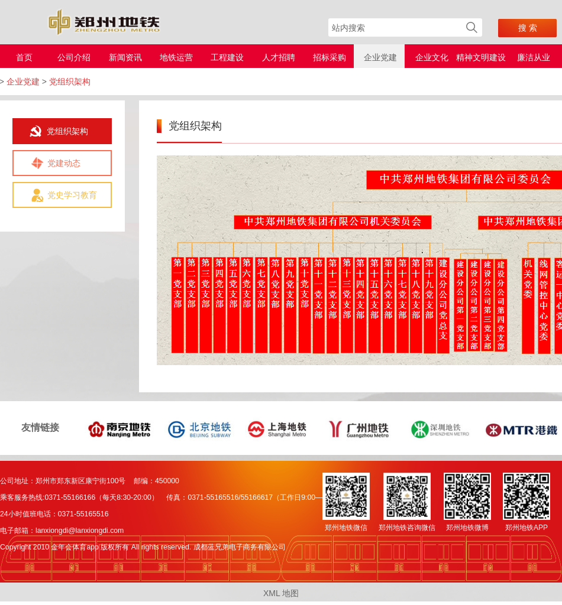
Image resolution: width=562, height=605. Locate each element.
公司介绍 (74, 57)
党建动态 (63, 163)
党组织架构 (67, 131)
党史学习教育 (72, 195)
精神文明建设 (481, 57)
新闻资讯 (125, 57)
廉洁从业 (533, 57)
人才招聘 (278, 57)
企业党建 (380, 57)
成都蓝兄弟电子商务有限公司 (239, 547)
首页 (24, 57)
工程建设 (227, 57)
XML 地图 (281, 593)
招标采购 (329, 57)
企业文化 (431, 57)
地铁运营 (176, 57)
